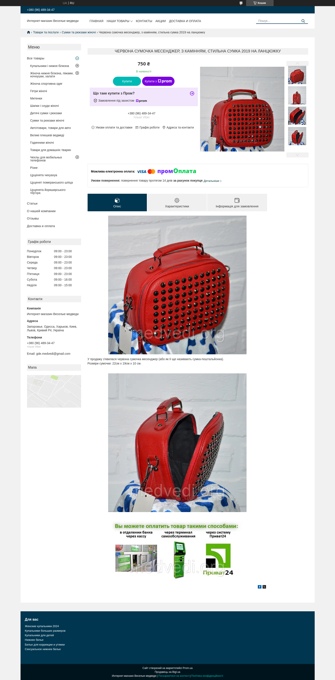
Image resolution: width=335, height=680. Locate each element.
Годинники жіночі (42, 142)
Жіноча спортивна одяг (46, 83)
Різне (34, 167)
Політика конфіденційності (207, 675)
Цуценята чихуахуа (43, 175)
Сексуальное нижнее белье (43, 649)
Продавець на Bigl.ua (167, 671)
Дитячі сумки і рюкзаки (46, 113)
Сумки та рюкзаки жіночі (79, 32)
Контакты (144, 21)
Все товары (35, 58)
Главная (96, 21)
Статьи (32, 203)
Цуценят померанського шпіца (51, 182)
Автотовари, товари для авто (50, 128)
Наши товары (118, 21)
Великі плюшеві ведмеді (47, 135)
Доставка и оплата (185, 21)
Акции (160, 21)
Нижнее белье (34, 639)
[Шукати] (303, 21)
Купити (127, 81)
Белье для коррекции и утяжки (45, 644)
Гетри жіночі (38, 91)
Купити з (158, 81)
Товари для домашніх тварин (50, 150)
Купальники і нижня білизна (49, 66)
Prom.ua (187, 668)
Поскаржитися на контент (173, 675)
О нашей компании (41, 211)
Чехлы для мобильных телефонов (46, 159)
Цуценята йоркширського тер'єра (48, 191)
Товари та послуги (46, 32)
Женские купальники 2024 (42, 626)
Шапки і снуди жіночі (44, 105)
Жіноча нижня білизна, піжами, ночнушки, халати (52, 75)
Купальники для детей (39, 635)
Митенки (36, 98)
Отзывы (33, 218)
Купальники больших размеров (45, 630)
